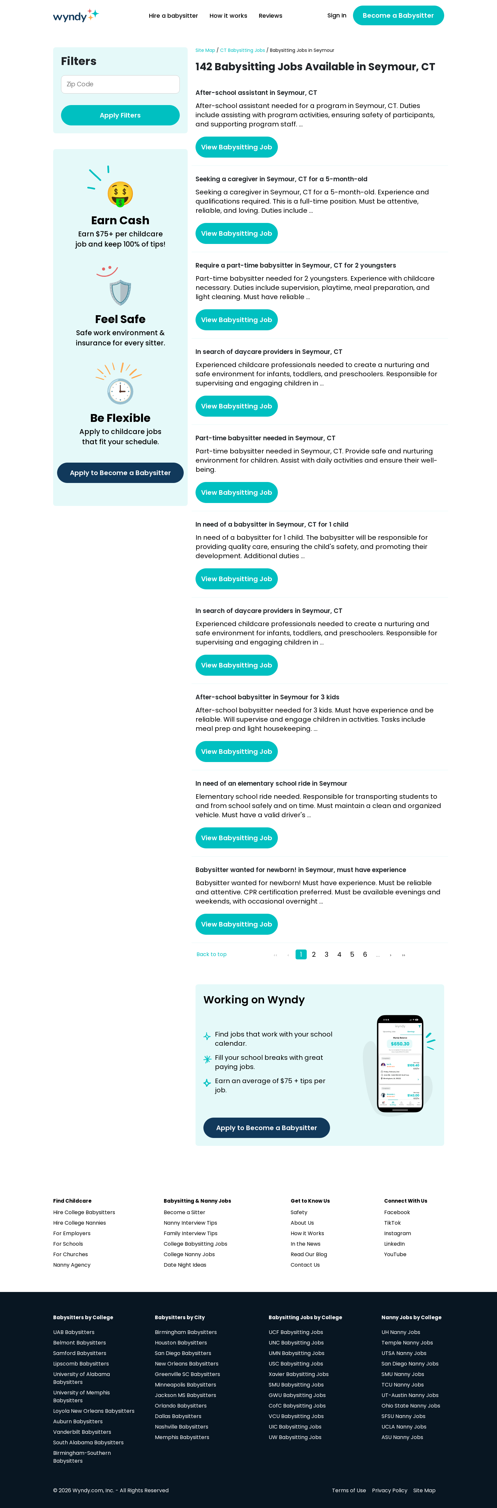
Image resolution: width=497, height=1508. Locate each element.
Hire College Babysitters (84, 1212)
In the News (306, 1244)
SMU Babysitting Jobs (296, 1384)
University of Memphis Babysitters (81, 1396)
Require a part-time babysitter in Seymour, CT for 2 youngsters (296, 265)
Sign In (336, 15)
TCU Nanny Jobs (403, 1384)
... (378, 954)
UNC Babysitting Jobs (296, 1342)
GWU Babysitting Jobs (297, 1395)
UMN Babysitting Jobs (296, 1353)
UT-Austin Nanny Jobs (410, 1395)
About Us (302, 1223)
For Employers (72, 1233)
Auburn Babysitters (78, 1421)
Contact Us (305, 1265)
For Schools (68, 1244)
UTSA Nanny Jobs (404, 1353)
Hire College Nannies (79, 1223)
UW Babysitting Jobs (295, 1437)
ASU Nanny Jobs (402, 1437)
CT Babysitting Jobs (242, 50)
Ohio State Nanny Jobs (411, 1406)
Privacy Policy (389, 1490)
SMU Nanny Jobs (403, 1374)
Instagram (397, 1233)
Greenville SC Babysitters (187, 1374)
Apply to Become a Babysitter (120, 472)
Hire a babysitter (173, 15)
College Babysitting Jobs (195, 1244)
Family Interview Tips (190, 1233)
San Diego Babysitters (183, 1353)
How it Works (307, 1233)
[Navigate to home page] (76, 15)
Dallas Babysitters (178, 1416)
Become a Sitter (184, 1212)
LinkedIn (394, 1244)
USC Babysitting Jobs (296, 1363)
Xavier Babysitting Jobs (299, 1374)
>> (403, 955)
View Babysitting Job (236, 147)
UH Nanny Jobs (401, 1332)
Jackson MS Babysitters (185, 1395)
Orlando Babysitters (181, 1406)
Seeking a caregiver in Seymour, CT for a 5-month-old (281, 179)
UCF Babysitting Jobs (296, 1332)
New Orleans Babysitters (186, 1363)
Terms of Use (349, 1490)
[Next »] (391, 954)
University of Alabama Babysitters (81, 1378)
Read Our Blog (309, 1254)
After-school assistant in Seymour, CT (256, 92)
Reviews (270, 15)
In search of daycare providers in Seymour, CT (269, 351)
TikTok (392, 1223)
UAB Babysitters (73, 1332)
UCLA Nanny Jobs (404, 1427)
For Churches (70, 1254)
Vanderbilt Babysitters (82, 1432)
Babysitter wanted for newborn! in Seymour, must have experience (301, 869)
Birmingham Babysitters (186, 1332)
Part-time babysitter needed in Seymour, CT (266, 438)
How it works (228, 15)
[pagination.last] (404, 954)
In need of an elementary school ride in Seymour (271, 783)
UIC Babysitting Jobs (295, 1427)
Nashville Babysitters (181, 1427)
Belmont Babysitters (79, 1342)
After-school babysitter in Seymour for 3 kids (268, 697)
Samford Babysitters (79, 1353)
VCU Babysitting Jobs (296, 1416)
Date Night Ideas (185, 1265)
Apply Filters (120, 115)
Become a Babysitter (398, 15)
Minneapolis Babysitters (185, 1384)
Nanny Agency (72, 1265)
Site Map (205, 50)
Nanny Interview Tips (190, 1223)
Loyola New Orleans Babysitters (94, 1411)
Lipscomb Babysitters (81, 1363)
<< (276, 955)
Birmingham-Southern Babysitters (82, 1457)
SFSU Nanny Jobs (403, 1416)
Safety (299, 1212)
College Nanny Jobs (189, 1254)
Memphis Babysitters (182, 1437)
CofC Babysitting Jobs (297, 1406)
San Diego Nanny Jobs (410, 1363)
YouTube (395, 1254)
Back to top (212, 954)
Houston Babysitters (181, 1342)
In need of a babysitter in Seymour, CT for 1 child (272, 524)
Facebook (397, 1212)
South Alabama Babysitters (88, 1442)
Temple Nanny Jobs (407, 1342)
